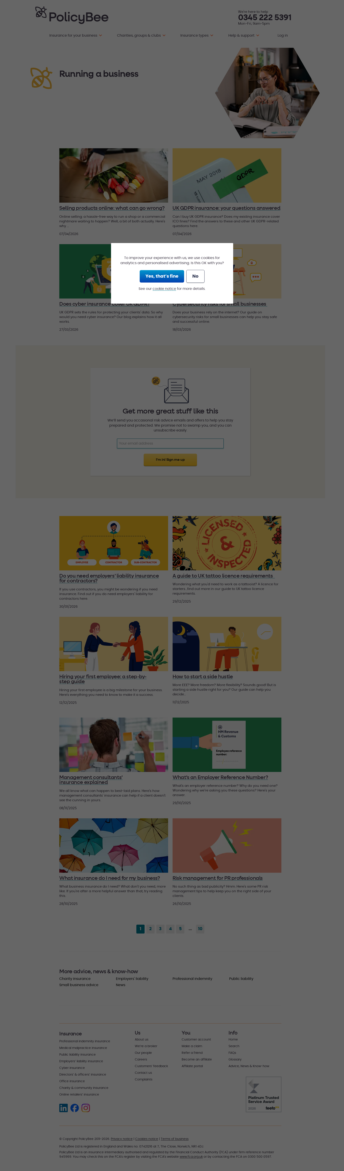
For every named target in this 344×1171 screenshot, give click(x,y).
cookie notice (164, 289)
